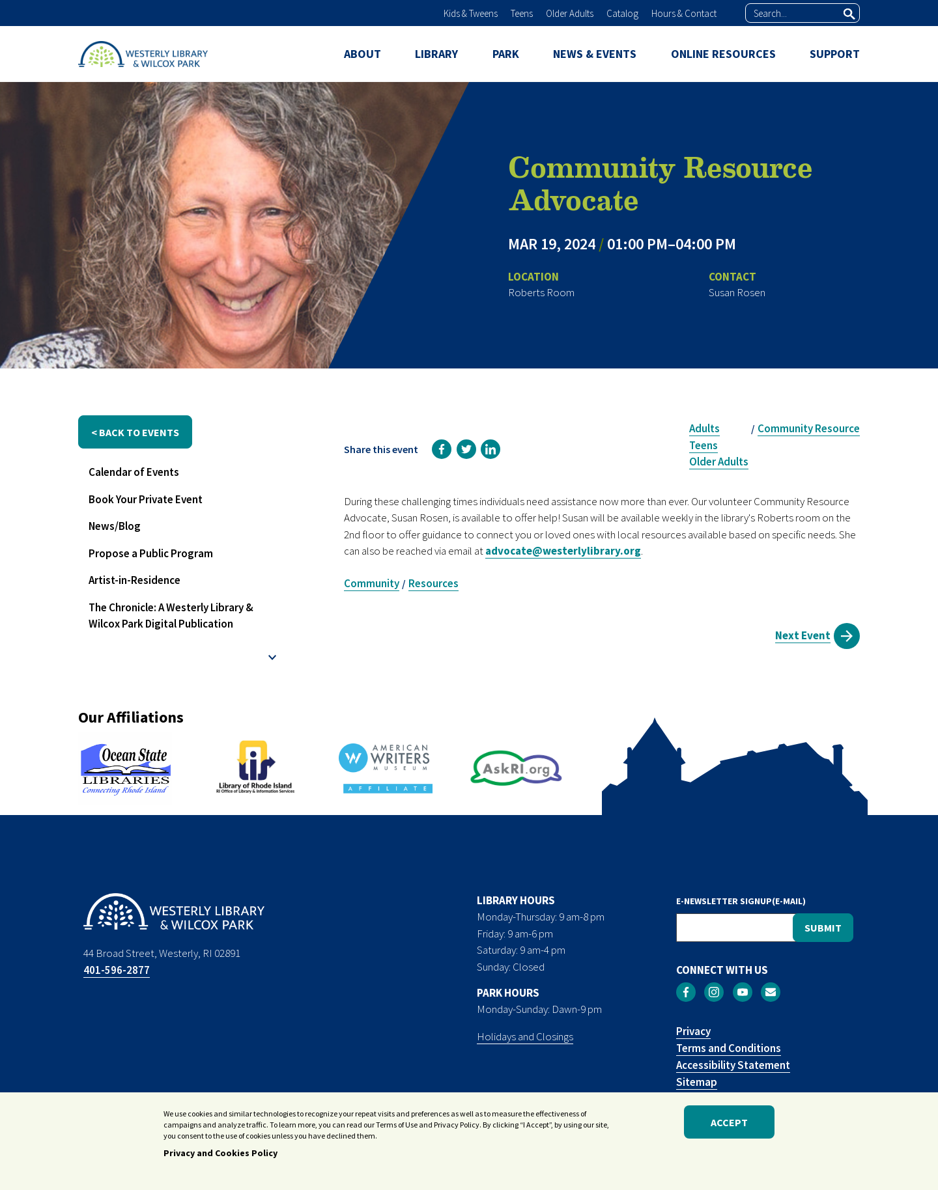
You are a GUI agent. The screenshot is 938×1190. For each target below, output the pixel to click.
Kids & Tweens (471, 13)
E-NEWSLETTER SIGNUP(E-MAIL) (741, 901)
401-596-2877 (116, 970)
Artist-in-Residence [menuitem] (134, 580)
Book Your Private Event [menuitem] (146, 499)
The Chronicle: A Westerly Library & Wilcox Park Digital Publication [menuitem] (171, 615)
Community (371, 583)
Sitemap (696, 1082)
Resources (433, 583)
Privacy (693, 1031)
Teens (522, 13)
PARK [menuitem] (505, 53)
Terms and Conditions (728, 1048)
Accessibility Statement (733, 1065)
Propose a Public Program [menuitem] (151, 553)
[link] (441, 449)
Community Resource (809, 428)
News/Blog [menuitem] (115, 526)
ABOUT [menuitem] (362, 53)
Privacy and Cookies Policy (220, 1155)
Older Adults (569, 13)
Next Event (803, 635)
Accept (729, 1123)
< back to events (135, 432)
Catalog (622, 13)
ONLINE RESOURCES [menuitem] (723, 53)
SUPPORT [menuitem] (835, 53)
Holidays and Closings (525, 1036)
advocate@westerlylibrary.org (563, 551)
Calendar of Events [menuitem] (134, 472)
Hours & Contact (684, 13)
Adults (704, 428)
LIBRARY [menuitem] (436, 53)
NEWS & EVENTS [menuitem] (594, 53)
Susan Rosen (737, 292)
